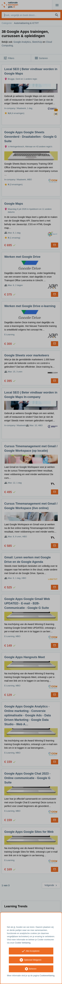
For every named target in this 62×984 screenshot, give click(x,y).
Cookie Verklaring (22, 943)
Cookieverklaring (47, 975)
